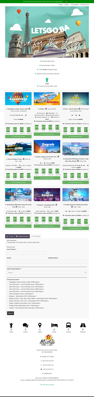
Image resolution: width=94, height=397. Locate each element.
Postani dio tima (84, 4)
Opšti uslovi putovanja (47, 384)
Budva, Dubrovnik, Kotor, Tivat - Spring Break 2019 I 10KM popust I (29, 301)
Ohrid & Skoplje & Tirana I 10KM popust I (21, 294)
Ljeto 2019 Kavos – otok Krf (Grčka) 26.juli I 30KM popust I (26, 289)
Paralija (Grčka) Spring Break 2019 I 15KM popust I (24, 305)
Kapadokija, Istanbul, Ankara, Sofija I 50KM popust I (24, 282)
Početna (61, 4)
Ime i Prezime (11, 249)
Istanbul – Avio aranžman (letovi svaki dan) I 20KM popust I (26, 308)
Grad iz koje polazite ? (14, 269)
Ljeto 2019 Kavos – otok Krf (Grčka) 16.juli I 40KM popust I (26, 284)
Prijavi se (67, 1)
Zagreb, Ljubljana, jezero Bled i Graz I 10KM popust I (24, 303)
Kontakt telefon (53, 258)
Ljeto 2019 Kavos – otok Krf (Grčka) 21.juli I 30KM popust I (26, 286)
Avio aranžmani (75, 4)
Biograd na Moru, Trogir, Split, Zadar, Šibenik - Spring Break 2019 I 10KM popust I (33, 298)
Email (9, 258)
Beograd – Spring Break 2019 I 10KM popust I (22, 296)
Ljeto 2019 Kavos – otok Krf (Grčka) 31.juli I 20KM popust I (26, 291)
